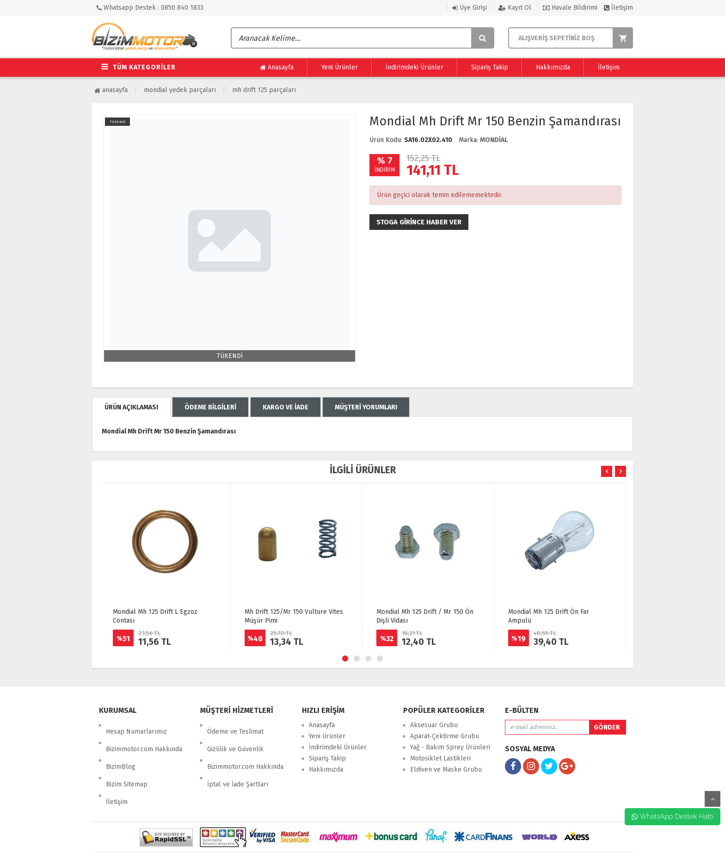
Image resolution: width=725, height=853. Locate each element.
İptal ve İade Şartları (237, 758)
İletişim (618, 8)
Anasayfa (277, 67)
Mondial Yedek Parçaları (180, 90)
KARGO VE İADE (285, 407)
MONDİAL (494, 140)
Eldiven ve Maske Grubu (446, 769)
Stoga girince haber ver (418, 222)
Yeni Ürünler (339, 67)
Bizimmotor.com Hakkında (144, 736)
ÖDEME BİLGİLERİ (210, 407)
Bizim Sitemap (126, 758)
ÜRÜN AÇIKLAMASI (131, 407)
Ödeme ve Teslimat (235, 725)
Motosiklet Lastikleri (440, 758)
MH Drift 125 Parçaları (264, 90)
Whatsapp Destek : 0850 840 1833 (150, 8)
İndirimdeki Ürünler (414, 67)
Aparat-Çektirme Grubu (444, 736)
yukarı (712, 799)
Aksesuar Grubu (434, 725)
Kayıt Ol (514, 8)
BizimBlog (120, 747)
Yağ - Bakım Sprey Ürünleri (450, 747)
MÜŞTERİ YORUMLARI (366, 407)
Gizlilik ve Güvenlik (235, 736)
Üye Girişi (469, 8)
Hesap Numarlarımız (136, 725)
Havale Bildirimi (570, 8)
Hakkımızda (553, 67)
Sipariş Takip (489, 67)
